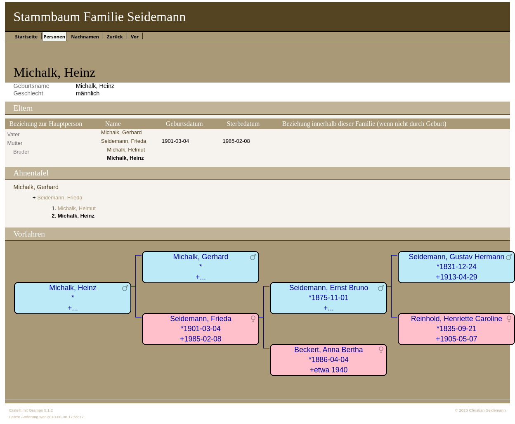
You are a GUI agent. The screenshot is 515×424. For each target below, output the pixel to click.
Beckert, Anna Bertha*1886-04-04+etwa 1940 (328, 360)
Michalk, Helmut (126, 150)
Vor (135, 36)
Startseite (26, 36)
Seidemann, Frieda (123, 141)
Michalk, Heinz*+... (72, 298)
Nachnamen (85, 36)
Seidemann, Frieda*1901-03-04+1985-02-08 (201, 329)
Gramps (36, 410)
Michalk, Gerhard (121, 132)
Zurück (115, 36)
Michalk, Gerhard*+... (201, 267)
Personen (54, 36)
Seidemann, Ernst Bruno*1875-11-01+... (329, 298)
